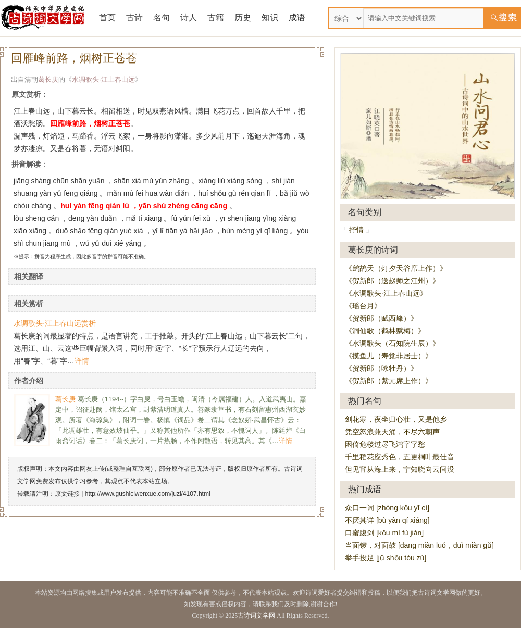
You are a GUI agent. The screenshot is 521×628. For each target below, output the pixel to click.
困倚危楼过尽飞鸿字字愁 (385, 444)
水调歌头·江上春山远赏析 (55, 323)
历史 (242, 17)
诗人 (188, 17)
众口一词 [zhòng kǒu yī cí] (387, 508)
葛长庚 (48, 79)
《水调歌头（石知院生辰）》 (392, 343)
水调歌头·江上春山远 (103, 79)
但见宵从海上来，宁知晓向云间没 (399, 469)
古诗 (134, 17)
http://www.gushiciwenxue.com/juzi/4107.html (147, 493)
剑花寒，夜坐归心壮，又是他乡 (396, 419)
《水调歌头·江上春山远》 (386, 293)
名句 (161, 17)
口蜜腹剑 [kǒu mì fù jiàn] (384, 533)
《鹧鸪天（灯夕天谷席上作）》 (396, 268)
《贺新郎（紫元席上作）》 (388, 380)
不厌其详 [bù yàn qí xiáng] (387, 520)
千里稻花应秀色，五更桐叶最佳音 (399, 457)
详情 (82, 361)
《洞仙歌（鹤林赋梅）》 (385, 330)
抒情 (356, 229)
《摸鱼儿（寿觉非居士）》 (388, 355)
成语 (297, 17)
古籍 (215, 17)
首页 (107, 17)
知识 (270, 17)
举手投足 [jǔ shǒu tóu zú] (385, 558)
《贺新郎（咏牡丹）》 (381, 368)
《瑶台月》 (363, 306)
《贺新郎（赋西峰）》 (381, 318)
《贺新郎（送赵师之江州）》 (392, 281)
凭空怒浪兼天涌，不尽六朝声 (392, 432)
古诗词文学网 (256, 615)
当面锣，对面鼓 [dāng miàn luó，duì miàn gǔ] (419, 545)
